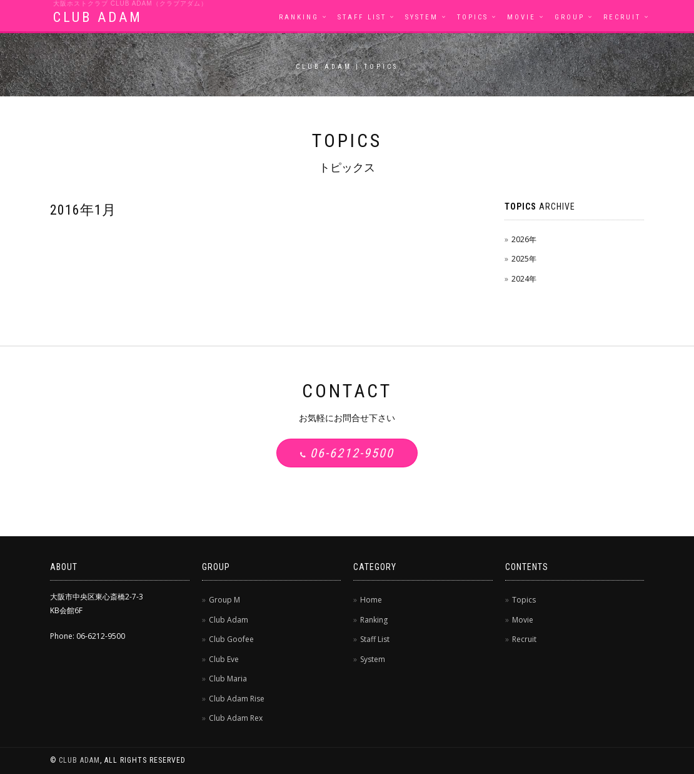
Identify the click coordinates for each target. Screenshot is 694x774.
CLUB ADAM (98, 17)
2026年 (523, 239)
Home (371, 599)
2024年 (523, 278)
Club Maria (228, 678)
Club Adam (228, 619)
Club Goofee (231, 639)
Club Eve (224, 659)
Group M (224, 599)
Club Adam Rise (236, 698)
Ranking (299, 17)
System (421, 17)
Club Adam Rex (236, 718)
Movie (521, 17)
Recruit (622, 17)
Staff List (362, 17)
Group (570, 17)
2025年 (523, 258)
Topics (472, 17)
